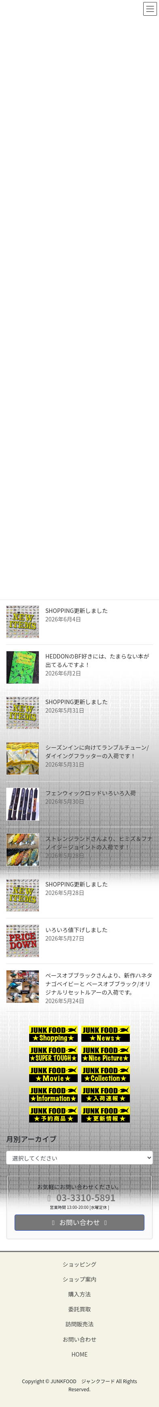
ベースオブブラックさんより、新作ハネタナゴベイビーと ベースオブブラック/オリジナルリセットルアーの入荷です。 (98, 983)
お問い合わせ (80, 1339)
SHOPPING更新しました (76, 610)
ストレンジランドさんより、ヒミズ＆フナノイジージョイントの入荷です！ (99, 842)
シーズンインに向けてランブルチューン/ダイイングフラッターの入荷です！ (97, 751)
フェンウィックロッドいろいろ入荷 (90, 793)
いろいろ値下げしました (76, 930)
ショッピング (80, 1264)
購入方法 (79, 1294)
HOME (79, 1354)
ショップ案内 (80, 1279)
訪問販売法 (80, 1324)
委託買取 (79, 1309)
